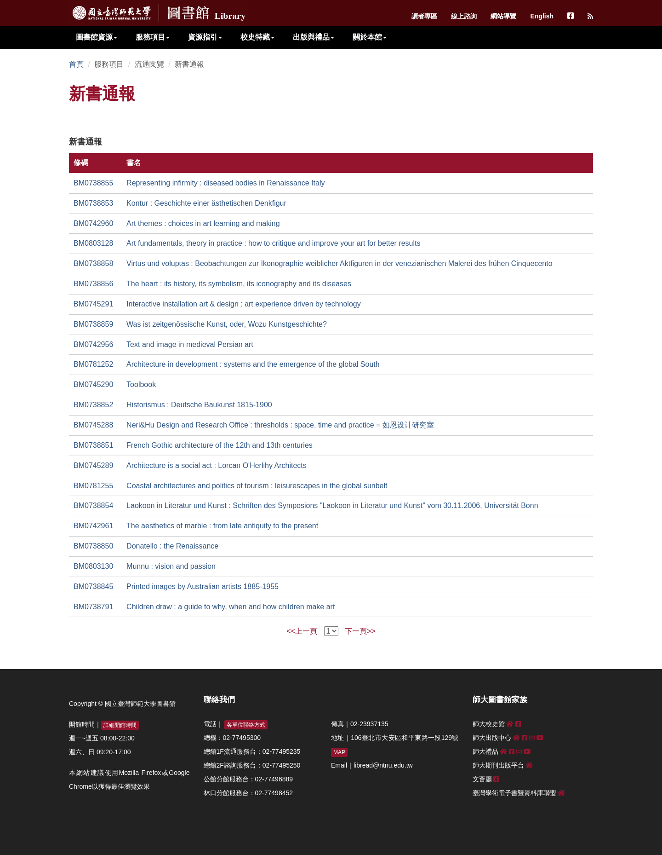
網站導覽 (503, 16)
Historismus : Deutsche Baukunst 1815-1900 (199, 405)
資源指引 (205, 37)
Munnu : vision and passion (171, 566)
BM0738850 (93, 546)
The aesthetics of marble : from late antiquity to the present (222, 526)
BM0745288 (93, 425)
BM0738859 (93, 324)
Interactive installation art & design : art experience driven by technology (243, 304)
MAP (339, 752)
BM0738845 (93, 586)
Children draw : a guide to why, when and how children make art (230, 607)
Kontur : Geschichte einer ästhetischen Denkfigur (206, 203)
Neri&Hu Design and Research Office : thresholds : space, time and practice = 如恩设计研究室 (280, 425)
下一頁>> (360, 631)
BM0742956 (93, 344)
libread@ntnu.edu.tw (383, 765)
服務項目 (153, 37)
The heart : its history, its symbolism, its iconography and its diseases (238, 284)
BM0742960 (93, 223)
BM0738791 (93, 607)
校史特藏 (257, 37)
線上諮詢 (464, 16)
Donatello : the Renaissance (172, 546)
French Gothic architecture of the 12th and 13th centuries (219, 445)
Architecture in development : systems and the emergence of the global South (253, 364)
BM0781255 (93, 486)
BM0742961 (93, 526)
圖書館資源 (96, 37)
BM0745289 (93, 465)
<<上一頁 (301, 631)
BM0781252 (93, 364)
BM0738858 (93, 263)
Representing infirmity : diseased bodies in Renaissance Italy (225, 183)
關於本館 (370, 37)
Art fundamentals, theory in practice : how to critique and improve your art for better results (273, 243)
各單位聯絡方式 (246, 725)
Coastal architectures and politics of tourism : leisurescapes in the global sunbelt (256, 486)
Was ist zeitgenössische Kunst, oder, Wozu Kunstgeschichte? (226, 324)
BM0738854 (93, 505)
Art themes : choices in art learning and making (203, 223)
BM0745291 (93, 304)
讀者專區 (424, 16)
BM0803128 (93, 243)
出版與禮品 (313, 37)
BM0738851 (93, 445)
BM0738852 (93, 405)
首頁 (76, 64)
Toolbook (141, 384)
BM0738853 (93, 203)
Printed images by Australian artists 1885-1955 (202, 586)
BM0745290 (93, 384)
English (542, 16)
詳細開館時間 (120, 725)
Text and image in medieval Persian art (189, 344)
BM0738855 (93, 183)
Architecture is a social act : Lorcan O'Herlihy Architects (216, 465)
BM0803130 (93, 566)
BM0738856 (93, 284)
